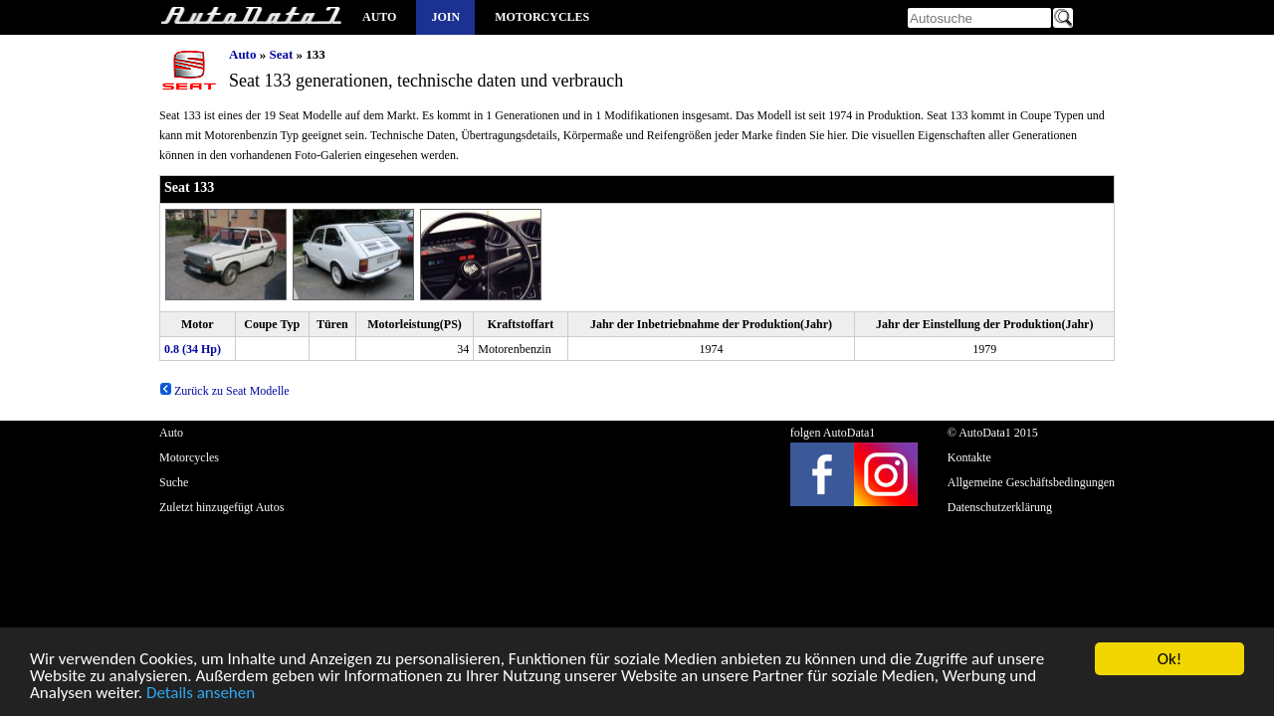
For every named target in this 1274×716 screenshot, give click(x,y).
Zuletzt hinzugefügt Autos (221, 507)
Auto (379, 17)
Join (445, 17)
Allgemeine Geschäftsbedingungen (1031, 482)
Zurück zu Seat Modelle (224, 391)
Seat (281, 54)
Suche (173, 482)
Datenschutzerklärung (1000, 507)
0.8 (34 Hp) (192, 349)
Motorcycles (542, 17)
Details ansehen (200, 696)
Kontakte (969, 457)
